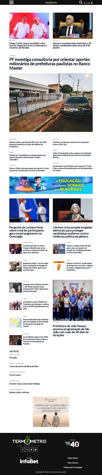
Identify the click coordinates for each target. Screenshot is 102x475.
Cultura (56, 322)
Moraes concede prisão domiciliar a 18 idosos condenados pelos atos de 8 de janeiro (72, 45)
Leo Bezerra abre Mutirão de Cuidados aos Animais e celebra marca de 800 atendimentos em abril (36, 305)
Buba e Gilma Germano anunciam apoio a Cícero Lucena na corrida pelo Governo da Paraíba (29, 169)
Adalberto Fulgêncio (17, 372)
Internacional (28, 243)
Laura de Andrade (15, 389)
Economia (12, 139)
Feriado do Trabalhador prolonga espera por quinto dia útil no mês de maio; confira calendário (27, 157)
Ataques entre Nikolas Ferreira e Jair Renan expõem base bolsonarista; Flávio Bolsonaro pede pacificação (35, 287)
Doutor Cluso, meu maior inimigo (24, 383)
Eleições (12, 40)
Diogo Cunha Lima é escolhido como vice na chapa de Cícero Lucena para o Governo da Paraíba (28, 45)
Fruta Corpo (15, 375)
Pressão (13, 357)
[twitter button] (89, 3)
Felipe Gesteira (14, 355)
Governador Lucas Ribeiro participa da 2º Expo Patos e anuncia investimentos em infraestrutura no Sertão (72, 168)
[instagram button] (86, 3)
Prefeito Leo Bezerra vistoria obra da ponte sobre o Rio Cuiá (71, 143)
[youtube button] (92, 3)
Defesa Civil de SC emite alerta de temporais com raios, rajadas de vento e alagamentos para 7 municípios (79, 266)
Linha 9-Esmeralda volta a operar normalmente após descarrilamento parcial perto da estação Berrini (72, 155)
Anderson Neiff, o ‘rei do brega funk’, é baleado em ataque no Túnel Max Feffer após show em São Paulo (35, 266)
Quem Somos (73, 458)
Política (12, 55)
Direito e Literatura (16, 363)
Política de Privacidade (73, 467)
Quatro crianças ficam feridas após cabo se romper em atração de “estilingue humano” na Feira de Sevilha (79, 249)
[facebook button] (84, 3)
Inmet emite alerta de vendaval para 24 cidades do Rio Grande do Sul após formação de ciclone (35, 322)
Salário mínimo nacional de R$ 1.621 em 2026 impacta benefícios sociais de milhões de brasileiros (28, 144)
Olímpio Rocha (14, 381)
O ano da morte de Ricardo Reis (23, 366)
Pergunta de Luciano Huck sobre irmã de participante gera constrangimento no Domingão (26, 232)
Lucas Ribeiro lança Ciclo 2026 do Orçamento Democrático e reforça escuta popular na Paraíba (35, 340)
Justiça (55, 40)
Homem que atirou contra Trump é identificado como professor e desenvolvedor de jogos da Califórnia (35, 249)
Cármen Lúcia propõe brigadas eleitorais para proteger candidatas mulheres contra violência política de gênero (72, 232)
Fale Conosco (72, 463)
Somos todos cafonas (19, 392)
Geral (11, 152)
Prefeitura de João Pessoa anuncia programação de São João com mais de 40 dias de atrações (71, 330)
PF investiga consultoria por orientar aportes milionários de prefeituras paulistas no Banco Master (49, 63)
